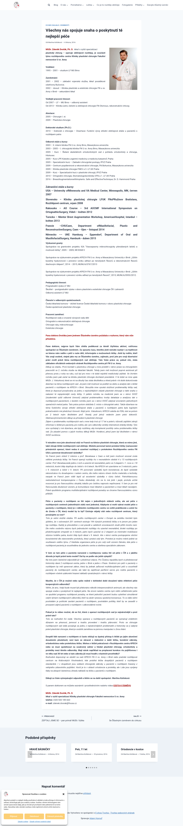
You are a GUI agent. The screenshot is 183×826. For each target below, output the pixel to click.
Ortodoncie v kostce (132, 749)
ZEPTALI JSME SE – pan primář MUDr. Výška (65, 718)
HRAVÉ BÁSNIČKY (39, 749)
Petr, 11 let (81, 749)
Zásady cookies (23, 821)
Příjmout (13, 816)
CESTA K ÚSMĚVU (122, 685)
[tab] (86, 767)
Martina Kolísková (55, 42)
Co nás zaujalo (52, 25)
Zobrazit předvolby (55, 816)
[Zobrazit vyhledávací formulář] (49, 5)
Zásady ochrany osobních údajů (40, 821)
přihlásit (87, 793)
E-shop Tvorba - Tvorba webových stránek (115, 813)
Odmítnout (34, 816)
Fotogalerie (127, 5)
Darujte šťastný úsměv (157, 5)
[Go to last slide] (30, 754)
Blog (56, 5)
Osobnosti (64, 25)
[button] (63, 794)
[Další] (153, 754)
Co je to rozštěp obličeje (108, 5)
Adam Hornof (95, 818)
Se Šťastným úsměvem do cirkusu (117, 718)
